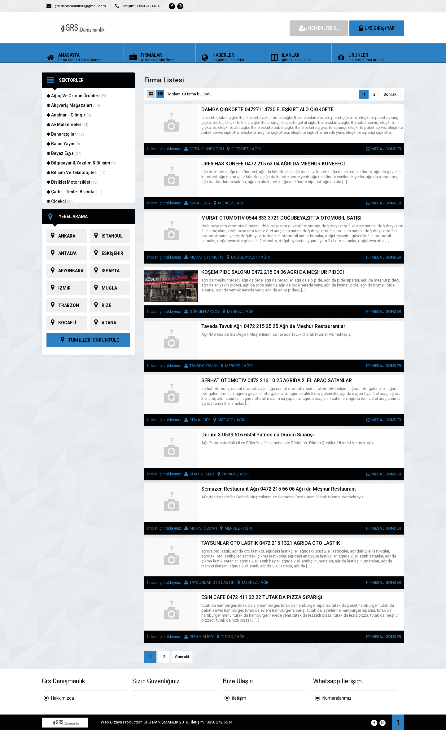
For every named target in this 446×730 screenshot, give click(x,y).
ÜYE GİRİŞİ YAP (377, 28)
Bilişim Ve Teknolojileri (75, 172)
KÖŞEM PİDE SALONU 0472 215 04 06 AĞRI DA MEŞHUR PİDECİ (272, 272)
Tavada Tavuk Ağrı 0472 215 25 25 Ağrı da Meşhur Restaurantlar (273, 326)
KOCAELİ (61, 323)
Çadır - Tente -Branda (74, 191)
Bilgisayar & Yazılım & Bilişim (81, 162)
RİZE (100, 305)
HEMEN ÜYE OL (319, 28)
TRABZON (62, 305)
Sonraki (390, 94)
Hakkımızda (62, 698)
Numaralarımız (337, 698)
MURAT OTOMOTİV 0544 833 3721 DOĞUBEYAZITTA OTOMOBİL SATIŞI (281, 218)
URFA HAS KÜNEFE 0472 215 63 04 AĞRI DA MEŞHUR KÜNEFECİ (273, 164)
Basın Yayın (63, 143)
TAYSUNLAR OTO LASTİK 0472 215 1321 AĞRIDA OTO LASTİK (270, 543)
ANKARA (60, 236)
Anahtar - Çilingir (68, 114)
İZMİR (58, 288)
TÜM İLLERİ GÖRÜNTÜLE (88, 340)
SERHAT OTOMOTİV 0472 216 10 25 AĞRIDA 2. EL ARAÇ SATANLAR (276, 380)
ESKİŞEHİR (106, 253)
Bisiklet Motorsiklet (72, 182)
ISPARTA (105, 271)
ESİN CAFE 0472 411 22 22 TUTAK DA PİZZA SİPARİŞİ (261, 597)
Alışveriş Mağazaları (73, 105)
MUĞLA (103, 288)
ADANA (103, 323)
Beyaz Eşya (63, 153)
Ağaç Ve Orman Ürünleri (76, 95)
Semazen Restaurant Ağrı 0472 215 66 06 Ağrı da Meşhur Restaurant (278, 489)
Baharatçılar (65, 134)
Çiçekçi (60, 201)
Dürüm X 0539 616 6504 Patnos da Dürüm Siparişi (257, 435)
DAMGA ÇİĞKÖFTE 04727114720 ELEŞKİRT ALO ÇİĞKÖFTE (267, 109)
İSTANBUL (106, 236)
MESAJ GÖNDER (383, 148)
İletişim (239, 698)
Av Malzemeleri (67, 124)
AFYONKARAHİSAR (66, 271)
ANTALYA (61, 253)
